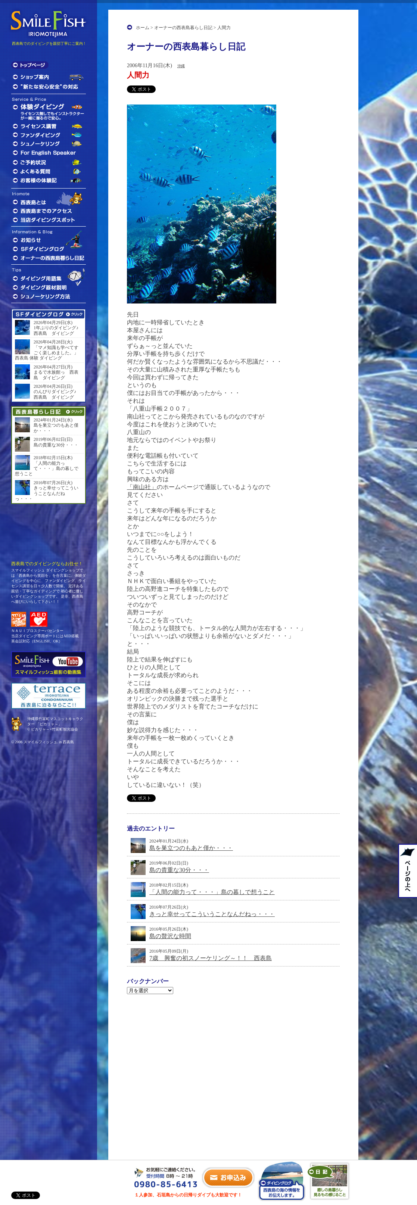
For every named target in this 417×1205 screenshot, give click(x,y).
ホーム (142, 27)
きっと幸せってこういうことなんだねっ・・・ (212, 914)
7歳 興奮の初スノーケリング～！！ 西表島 (210, 958)
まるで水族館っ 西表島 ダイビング (56, 375)
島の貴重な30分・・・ (179, 870)
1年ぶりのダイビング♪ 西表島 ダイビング (58, 330)
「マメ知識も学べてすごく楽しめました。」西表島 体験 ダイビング (46, 353)
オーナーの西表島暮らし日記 (183, 27)
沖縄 (181, 66)
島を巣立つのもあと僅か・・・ (191, 848)
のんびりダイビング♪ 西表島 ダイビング (57, 394)
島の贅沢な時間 (170, 936)
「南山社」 (142, 487)
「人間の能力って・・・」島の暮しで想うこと (212, 892)
